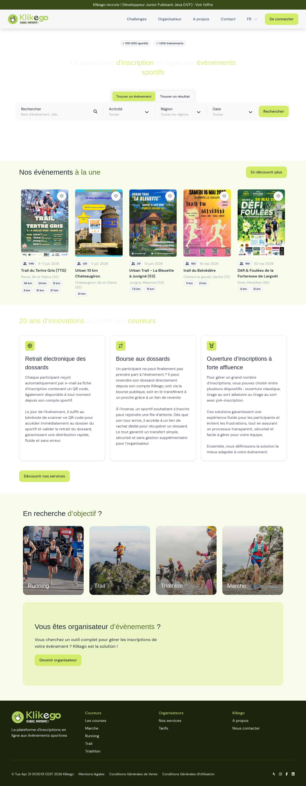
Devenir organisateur (58, 660)
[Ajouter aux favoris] (61, 196)
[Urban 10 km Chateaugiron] (98, 243)
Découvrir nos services (44, 476)
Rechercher (273, 111)
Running (92, 735)
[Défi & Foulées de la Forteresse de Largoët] (261, 243)
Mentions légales (91, 774)
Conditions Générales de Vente (133, 774)
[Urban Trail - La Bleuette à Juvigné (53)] (153, 243)
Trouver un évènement (133, 96)
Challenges (137, 19)
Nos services (170, 720)
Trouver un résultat (175, 96)
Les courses (95, 720)
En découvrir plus (266, 172)
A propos (201, 19)
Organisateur (169, 19)
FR (252, 19)
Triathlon (92, 751)
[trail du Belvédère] (207, 243)
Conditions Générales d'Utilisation (188, 774)
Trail (88, 743)
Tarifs (163, 728)
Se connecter (282, 19)
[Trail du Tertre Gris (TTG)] (44, 243)
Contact (228, 19)
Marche (91, 728)
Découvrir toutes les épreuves (153, 146)
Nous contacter (246, 728)
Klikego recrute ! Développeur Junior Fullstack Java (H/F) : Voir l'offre (153, 4)
